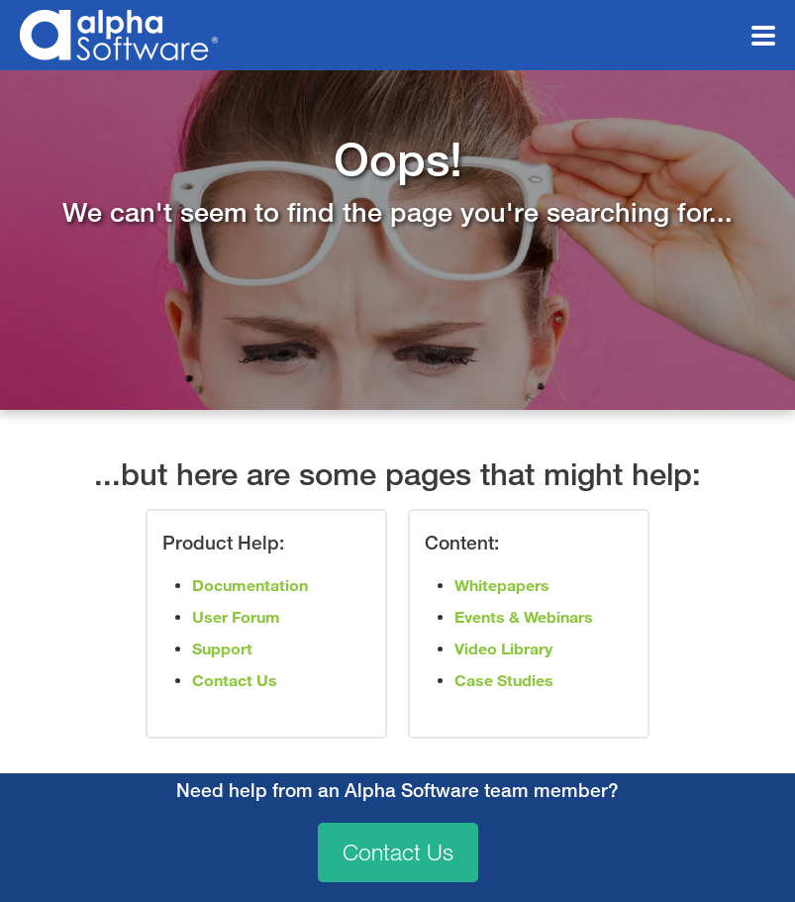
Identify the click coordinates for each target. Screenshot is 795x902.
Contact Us (398, 852)
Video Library (503, 649)
